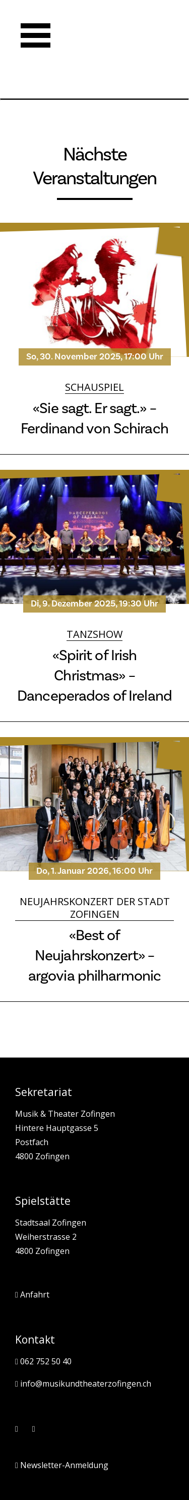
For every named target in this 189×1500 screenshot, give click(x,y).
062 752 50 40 (43, 1362)
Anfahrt (32, 1295)
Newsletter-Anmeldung (61, 1465)
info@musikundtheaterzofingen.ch (83, 1384)
